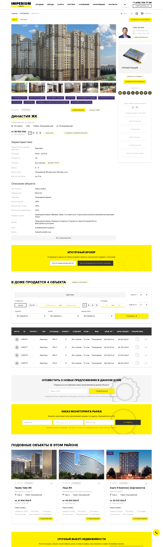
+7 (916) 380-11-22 (141, 31)
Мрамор (55, 214)
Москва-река (51, 172)
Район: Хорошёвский (33, 495)
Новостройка (40, 189)
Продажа (40, 4)
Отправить (128, 422)
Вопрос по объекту (134, 76)
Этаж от (134, 295)
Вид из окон (86, 311)
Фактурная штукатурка (44, 223)
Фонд (50, 311)
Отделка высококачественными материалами (95, 214)
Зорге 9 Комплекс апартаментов (127, 488)
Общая (20, 305)
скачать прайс (94, 110)
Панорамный (40, 172)
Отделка (18, 311)
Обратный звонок (141, 37)
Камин (61, 214)
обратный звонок (142, 6)
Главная (14, 13)
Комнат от (133, 305)
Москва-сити (62, 172)
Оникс (37, 217)
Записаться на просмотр (140, 20)
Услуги (61, 4)
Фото (15, 20)
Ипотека (71, 4)
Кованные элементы (60, 221)
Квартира (39, 148)
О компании (84, 4)
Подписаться (102, 391)
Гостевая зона (70, 214)
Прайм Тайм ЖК (23, 488)
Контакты (113, 4)
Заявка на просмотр (79, 282)
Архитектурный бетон (87, 221)
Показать (132, 316)
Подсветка (73, 221)
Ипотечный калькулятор (63, 263)
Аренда (50, 4)
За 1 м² (32, 305)
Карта (18, 495)
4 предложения (78, 110)
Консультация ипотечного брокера (95, 263)
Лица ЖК (67, 488)
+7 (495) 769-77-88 (142, 33)
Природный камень (43, 214)
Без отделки (40, 163)
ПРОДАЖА (24, 13)
